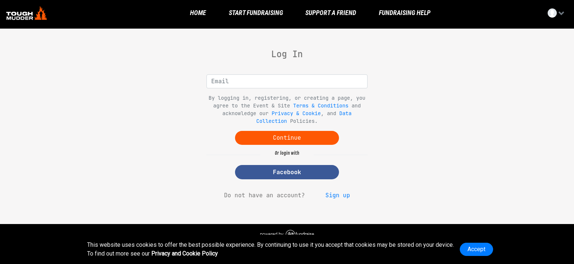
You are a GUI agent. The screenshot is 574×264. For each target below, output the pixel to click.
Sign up (337, 195)
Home (197, 13)
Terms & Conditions (320, 105)
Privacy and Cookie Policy (184, 253)
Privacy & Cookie (296, 113)
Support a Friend (330, 13)
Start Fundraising (255, 13)
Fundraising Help (403, 13)
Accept (476, 249)
